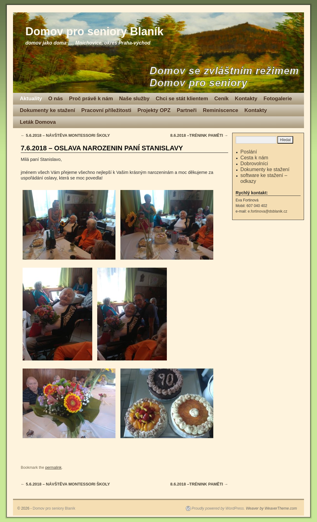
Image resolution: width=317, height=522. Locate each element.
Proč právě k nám (91, 98)
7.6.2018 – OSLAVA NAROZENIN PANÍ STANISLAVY (102, 148)
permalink (53, 467)
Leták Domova (38, 122)
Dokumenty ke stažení (47, 110)
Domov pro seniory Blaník (94, 31)
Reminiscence (220, 110)
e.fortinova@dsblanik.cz (267, 211)
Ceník (221, 98)
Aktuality (31, 98)
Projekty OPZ (154, 110)
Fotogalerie (277, 98)
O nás (55, 98)
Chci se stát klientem (182, 98)
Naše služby (134, 98)
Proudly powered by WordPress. (218, 508)
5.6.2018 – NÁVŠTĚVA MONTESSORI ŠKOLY (65, 135)
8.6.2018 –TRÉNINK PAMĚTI (199, 135)
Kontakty (246, 98)
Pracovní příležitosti (106, 110)
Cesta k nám (254, 157)
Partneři (187, 110)
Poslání (249, 151)
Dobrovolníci (254, 163)
